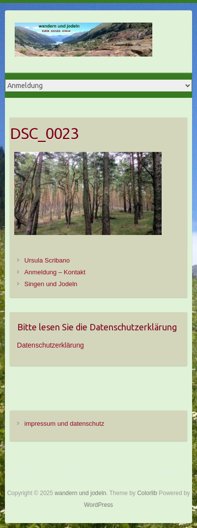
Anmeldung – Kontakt (55, 272)
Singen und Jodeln (51, 284)
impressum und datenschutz (65, 423)
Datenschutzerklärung (50, 345)
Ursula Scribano (47, 260)
